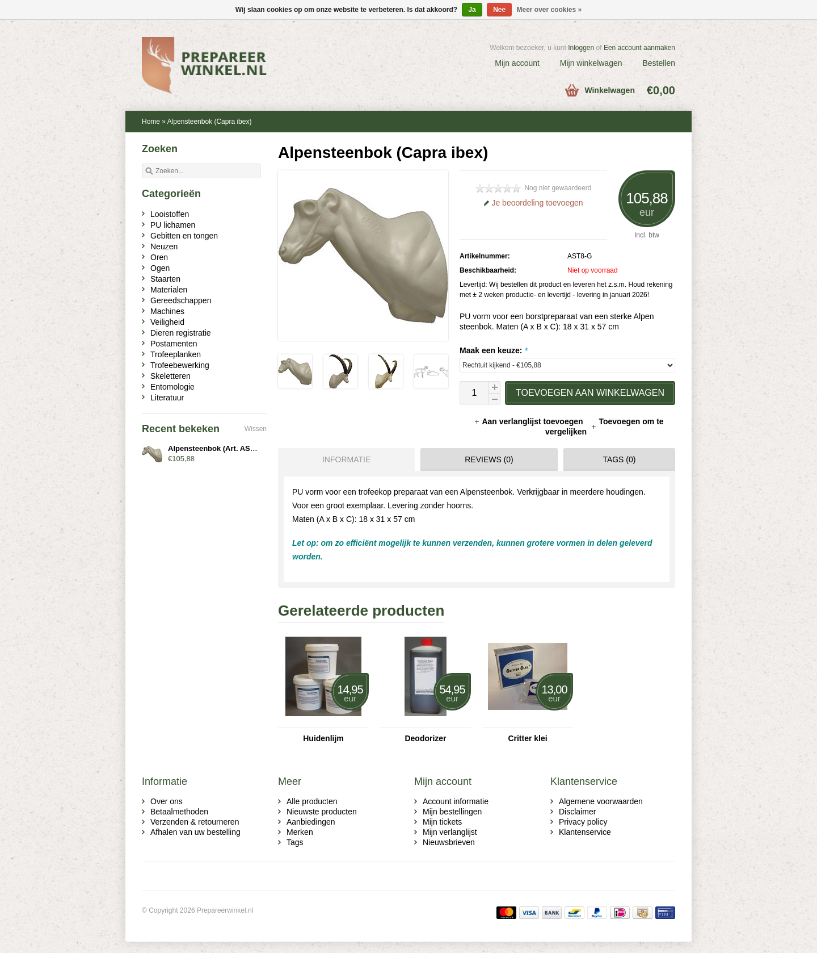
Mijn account (517, 63)
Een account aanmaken (639, 48)
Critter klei (527, 738)
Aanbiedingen (311, 821)
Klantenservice (585, 832)
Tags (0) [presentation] (619, 459)
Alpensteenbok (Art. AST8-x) (218, 448)
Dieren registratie (180, 332)
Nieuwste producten (322, 811)
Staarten (165, 278)
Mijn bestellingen (452, 811)
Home (151, 122)
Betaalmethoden (179, 811)
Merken (300, 832)
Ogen (160, 268)
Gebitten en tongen (184, 235)
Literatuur (167, 397)
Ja (471, 10)
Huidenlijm (323, 738)
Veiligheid (167, 322)
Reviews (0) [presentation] (489, 459)
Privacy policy (583, 821)
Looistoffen (169, 214)
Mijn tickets (442, 821)
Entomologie (172, 386)
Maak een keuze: (494, 350)
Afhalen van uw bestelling (195, 832)
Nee (499, 10)
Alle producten (312, 801)
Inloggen (581, 48)
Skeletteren (170, 376)
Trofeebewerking (179, 365)
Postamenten (173, 343)
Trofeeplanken (175, 354)
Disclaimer (577, 811)
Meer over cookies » (549, 10)
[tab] (343, 459)
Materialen (168, 289)
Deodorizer (425, 738)
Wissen (256, 429)
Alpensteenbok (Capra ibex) (209, 122)
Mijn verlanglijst (450, 832)
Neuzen (164, 246)
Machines (167, 311)
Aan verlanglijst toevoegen (529, 421)
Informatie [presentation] (346, 459)
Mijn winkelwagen (591, 63)
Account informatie (455, 801)
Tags (295, 842)
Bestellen (658, 63)
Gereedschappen (180, 300)
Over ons (166, 801)
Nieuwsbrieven (449, 842)
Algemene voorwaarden (601, 801)
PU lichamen (172, 224)
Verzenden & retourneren (194, 821)
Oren (159, 257)
